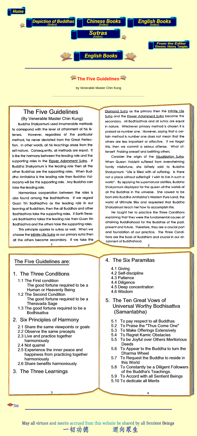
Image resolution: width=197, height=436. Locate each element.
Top (16, 405)
